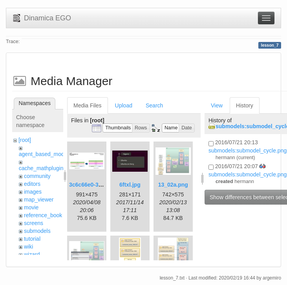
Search (154, 105)
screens (33, 223)
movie (31, 207)
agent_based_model (44, 154)
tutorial (32, 239)
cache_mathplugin (41, 168)
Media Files (87, 105)
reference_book (43, 215)
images (33, 192)
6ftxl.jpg (130, 185)
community (37, 176)
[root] (24, 140)
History (244, 105)
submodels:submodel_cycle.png (247, 150)
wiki (28, 246)
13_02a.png (173, 185)
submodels (37, 231)
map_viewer (38, 199)
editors (32, 184)
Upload (123, 105)
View (217, 105)
